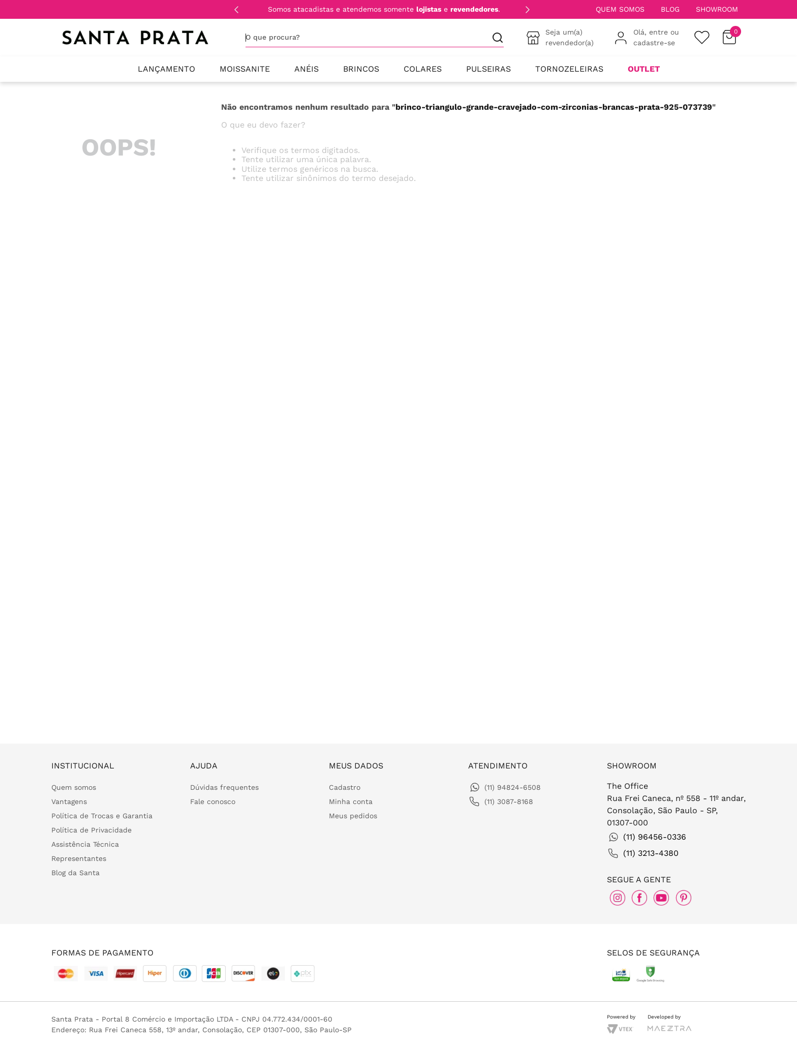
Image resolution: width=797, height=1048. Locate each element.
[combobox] (375, 37)
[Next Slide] (527, 9)
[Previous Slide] (236, 9)
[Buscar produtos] (493, 37)
